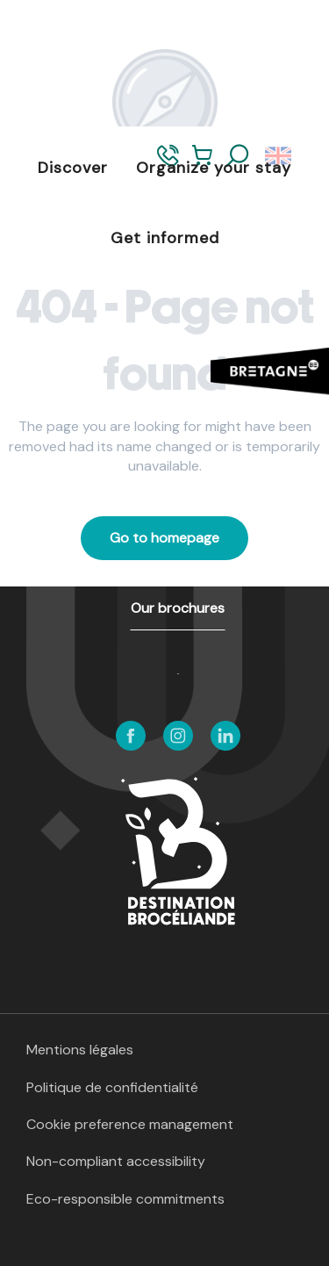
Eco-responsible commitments (125, 1199)
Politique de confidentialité (112, 1087)
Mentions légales (79, 1049)
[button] (237, 156)
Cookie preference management (129, 1124)
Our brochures (178, 608)
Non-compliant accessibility (115, 1161)
